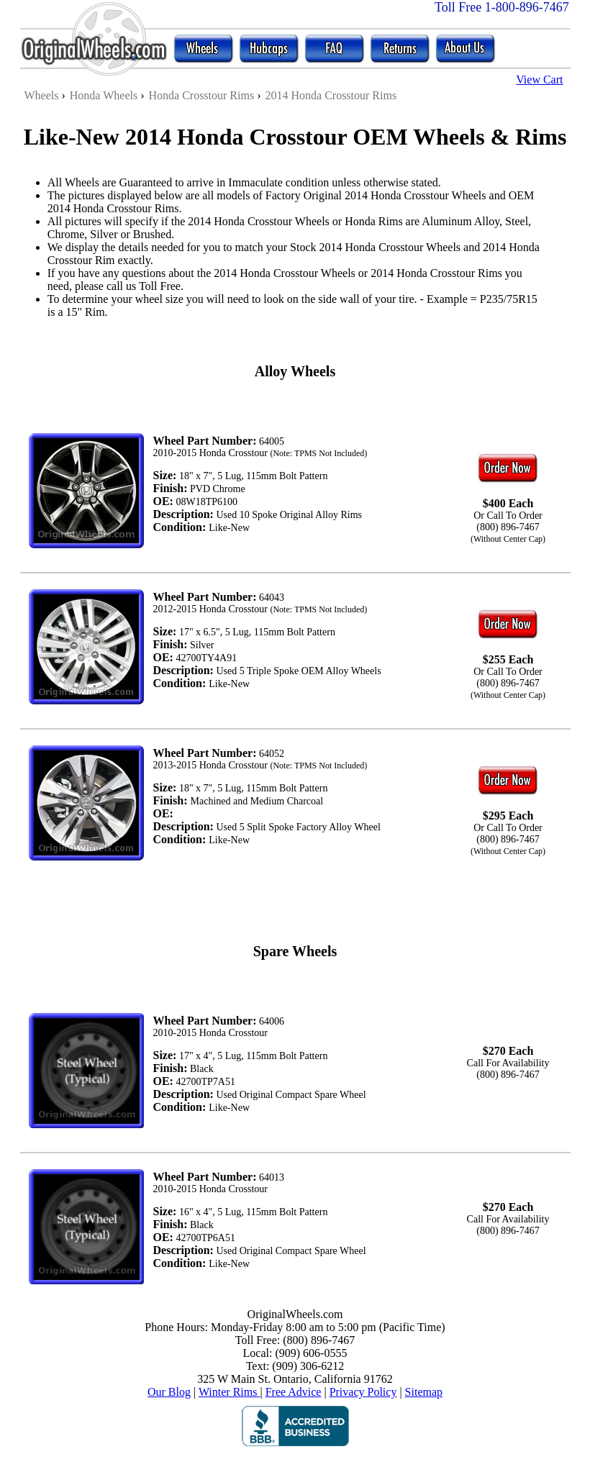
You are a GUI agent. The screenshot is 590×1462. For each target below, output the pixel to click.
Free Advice (294, 1392)
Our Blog (169, 1392)
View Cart (539, 79)
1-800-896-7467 (527, 7)
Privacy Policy (363, 1392)
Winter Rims (229, 1392)
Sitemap (423, 1392)
